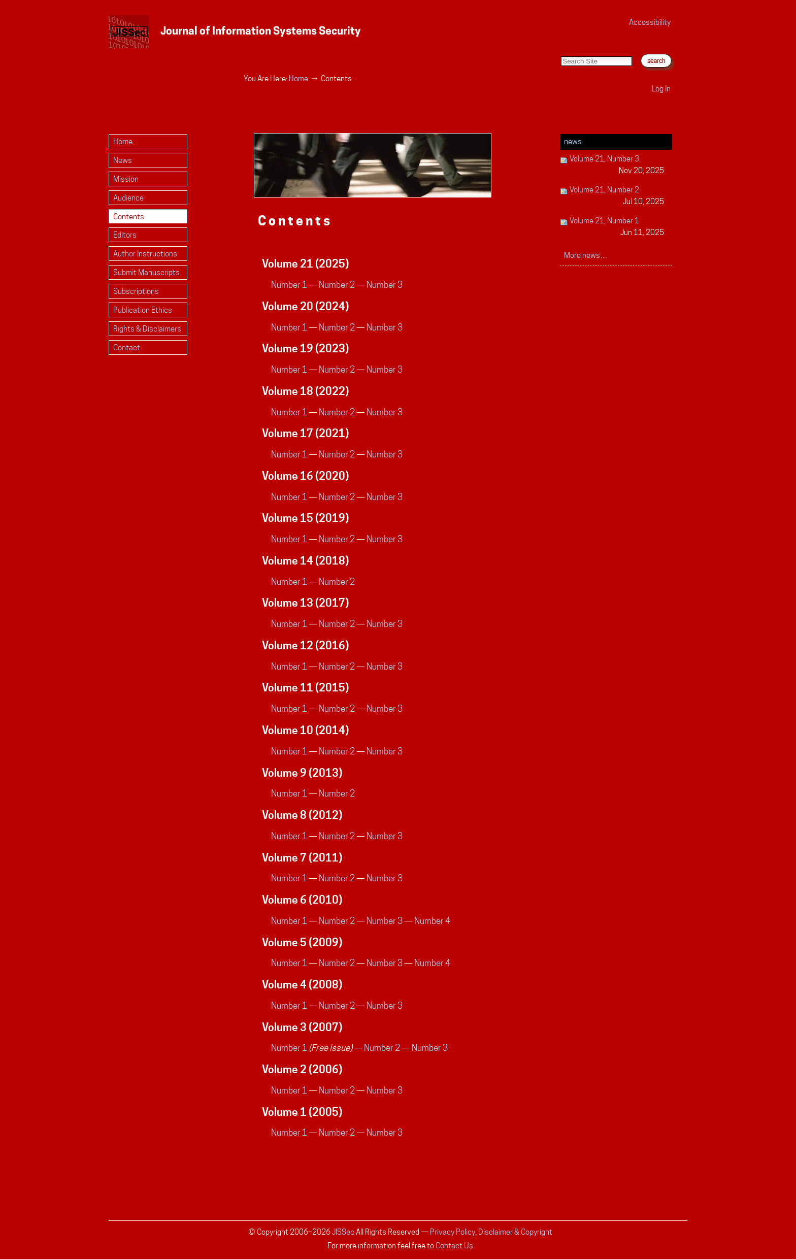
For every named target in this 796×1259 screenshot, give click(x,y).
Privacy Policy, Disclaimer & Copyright (491, 1232)
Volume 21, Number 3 (612, 165)
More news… (586, 255)
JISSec (343, 1232)
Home (298, 78)
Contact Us (454, 1245)
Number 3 (385, 285)
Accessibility (650, 22)
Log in (661, 88)
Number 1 (289, 285)
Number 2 (337, 285)
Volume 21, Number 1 (612, 227)
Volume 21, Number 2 (612, 196)
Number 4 (432, 921)
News (573, 141)
